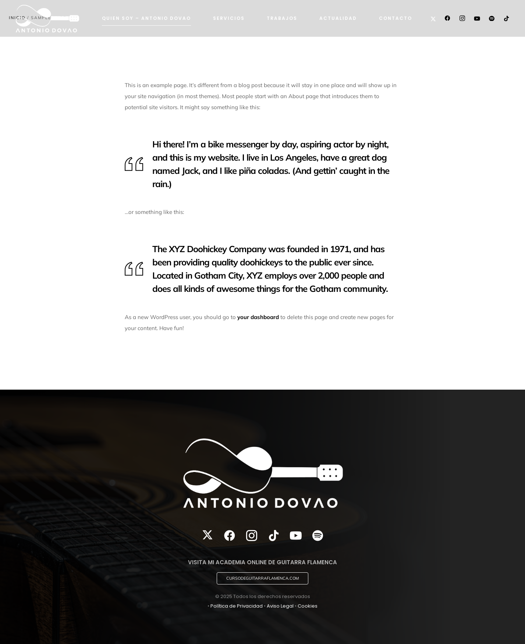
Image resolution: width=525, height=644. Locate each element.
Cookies (308, 605)
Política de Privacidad (236, 605)
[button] (262, 578)
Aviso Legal (280, 605)
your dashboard (258, 317)
